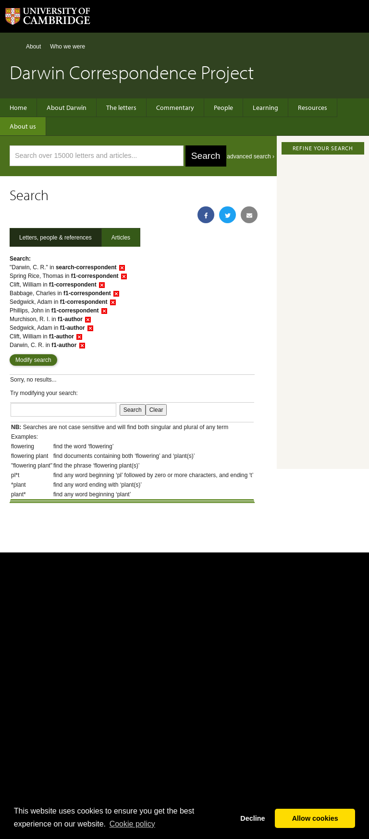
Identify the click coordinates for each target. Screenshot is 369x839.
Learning (265, 107)
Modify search (33, 360)
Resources (312, 107)
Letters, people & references (55, 237)
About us (23, 126)
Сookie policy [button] (132, 824)
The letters (121, 107)
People (223, 107)
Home (14, 46)
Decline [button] (252, 818)
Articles (120, 237)
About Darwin (66, 107)
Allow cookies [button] (315, 818)
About (33, 46)
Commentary (175, 107)
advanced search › (250, 156)
